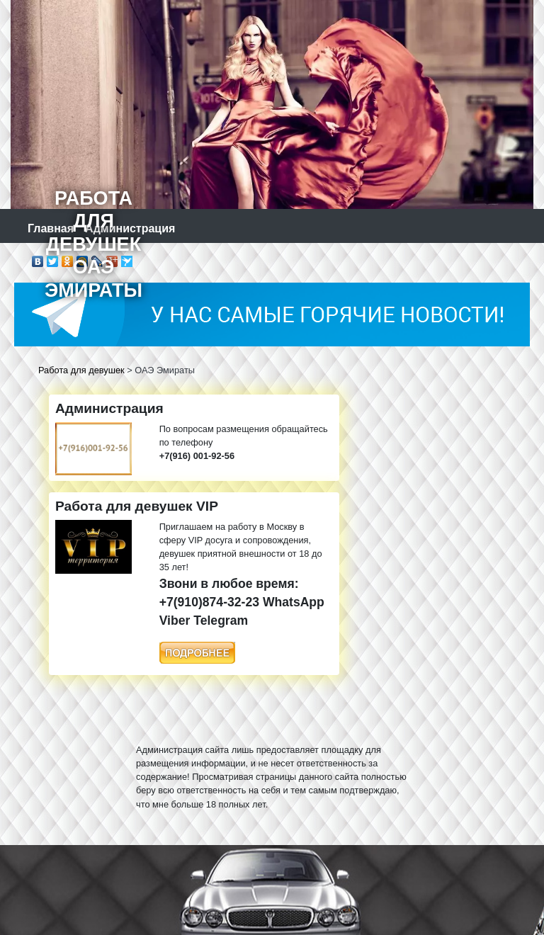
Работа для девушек (81, 370)
